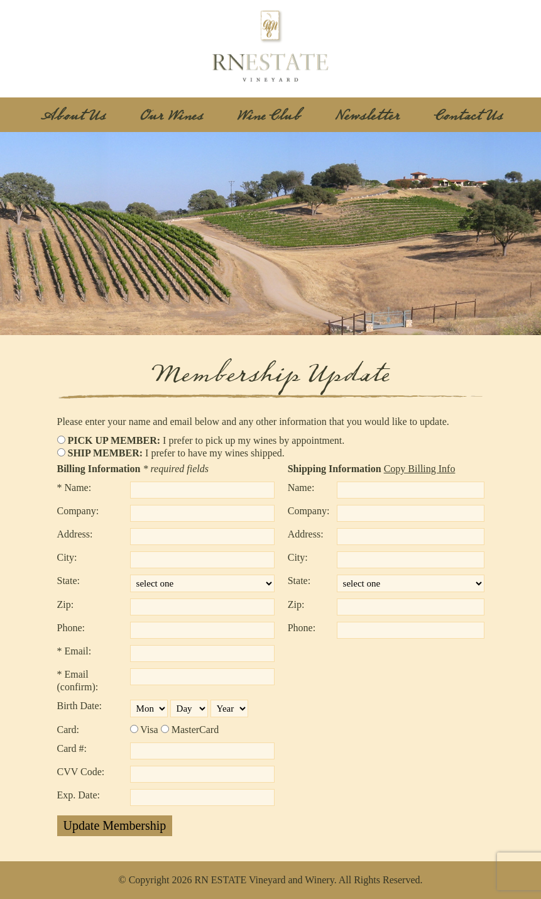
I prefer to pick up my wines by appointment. (206, 440)
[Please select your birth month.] (149, 708)
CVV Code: (81, 771)
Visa (149, 729)
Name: (301, 487)
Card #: (72, 748)
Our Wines (170, 116)
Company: (78, 510)
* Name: (74, 487)
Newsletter (367, 116)
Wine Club (268, 116)
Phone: (71, 627)
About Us (72, 116)
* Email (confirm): (78, 680)
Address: (75, 534)
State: (68, 580)
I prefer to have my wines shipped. (176, 453)
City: (67, 557)
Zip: (65, 604)
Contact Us (468, 116)
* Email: (74, 651)
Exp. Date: (78, 795)
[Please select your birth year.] (229, 708)
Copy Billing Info (420, 468)
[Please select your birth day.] (189, 708)
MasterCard (195, 729)
